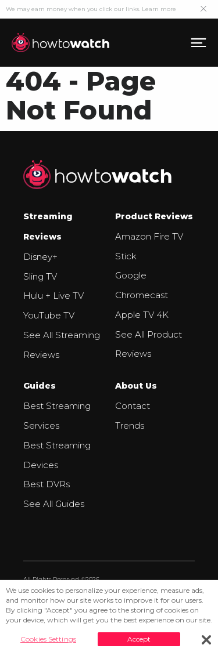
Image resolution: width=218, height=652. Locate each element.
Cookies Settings (48, 639)
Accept (139, 639)
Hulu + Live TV (53, 295)
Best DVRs (46, 484)
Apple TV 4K (142, 314)
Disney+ (40, 256)
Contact (132, 405)
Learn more (159, 9)
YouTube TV (48, 315)
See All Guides (53, 503)
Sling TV (40, 276)
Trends (129, 425)
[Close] (206, 640)
